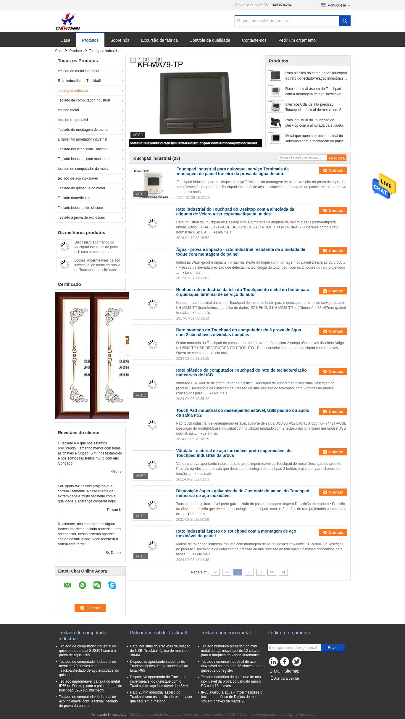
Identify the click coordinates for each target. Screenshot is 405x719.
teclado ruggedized (73, 120)
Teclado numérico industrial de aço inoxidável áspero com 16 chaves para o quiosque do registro (233, 666)
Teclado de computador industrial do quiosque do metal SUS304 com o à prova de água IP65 (87, 650)
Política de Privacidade (109, 714)
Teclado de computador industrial (84, 100)
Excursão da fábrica (159, 40)
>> (272, 572)
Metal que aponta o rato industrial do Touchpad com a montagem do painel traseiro (195, 143)
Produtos (90, 40)
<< (227, 572)
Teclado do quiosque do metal (81, 188)
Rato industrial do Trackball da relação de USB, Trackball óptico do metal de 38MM (160, 650)
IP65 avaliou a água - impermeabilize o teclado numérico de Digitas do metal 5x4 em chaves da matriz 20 (231, 696)
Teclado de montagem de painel (83, 130)
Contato (336, 170)
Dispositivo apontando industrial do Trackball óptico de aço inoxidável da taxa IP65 (159, 666)
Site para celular (284, 678)
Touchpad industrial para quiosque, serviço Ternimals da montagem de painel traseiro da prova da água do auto (233, 171)
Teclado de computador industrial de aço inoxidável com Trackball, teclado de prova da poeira (88, 701)
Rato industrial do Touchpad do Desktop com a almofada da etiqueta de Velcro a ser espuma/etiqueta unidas (314, 123)
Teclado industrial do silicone (80, 208)
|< (215, 572)
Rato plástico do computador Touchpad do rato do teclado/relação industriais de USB (316, 76)
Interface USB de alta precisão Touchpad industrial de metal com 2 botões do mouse (313, 107)
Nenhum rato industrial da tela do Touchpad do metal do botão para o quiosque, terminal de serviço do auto (242, 292)
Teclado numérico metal (77, 198)
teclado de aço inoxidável (78, 178)
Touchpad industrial (73, 90)
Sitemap (291, 671)
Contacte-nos (254, 40)
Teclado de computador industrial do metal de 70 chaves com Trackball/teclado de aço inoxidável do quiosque (89, 668)
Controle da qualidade (210, 40)
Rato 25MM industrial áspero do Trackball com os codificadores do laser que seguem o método (161, 696)
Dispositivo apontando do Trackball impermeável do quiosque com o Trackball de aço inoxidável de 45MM (159, 681)
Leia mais (193, 192)
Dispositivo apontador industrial (82, 139)
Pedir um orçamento (297, 40)
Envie (333, 647)
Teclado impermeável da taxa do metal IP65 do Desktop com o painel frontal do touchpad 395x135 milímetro (90, 685)
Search (345, 20)
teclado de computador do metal (83, 169)
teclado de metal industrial (78, 71)
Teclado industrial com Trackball (83, 149)
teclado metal (68, 110)
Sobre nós (119, 40)
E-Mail (276, 671)
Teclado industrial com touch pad (84, 159)
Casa (65, 40)
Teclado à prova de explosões (81, 217)
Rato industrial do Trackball (79, 81)
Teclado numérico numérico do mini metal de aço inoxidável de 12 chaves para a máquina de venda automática (230, 650)
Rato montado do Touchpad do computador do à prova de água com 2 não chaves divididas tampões (238, 332)
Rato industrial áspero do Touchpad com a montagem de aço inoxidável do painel (315, 92)
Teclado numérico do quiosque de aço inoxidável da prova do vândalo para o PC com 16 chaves (231, 681)
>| (283, 572)
